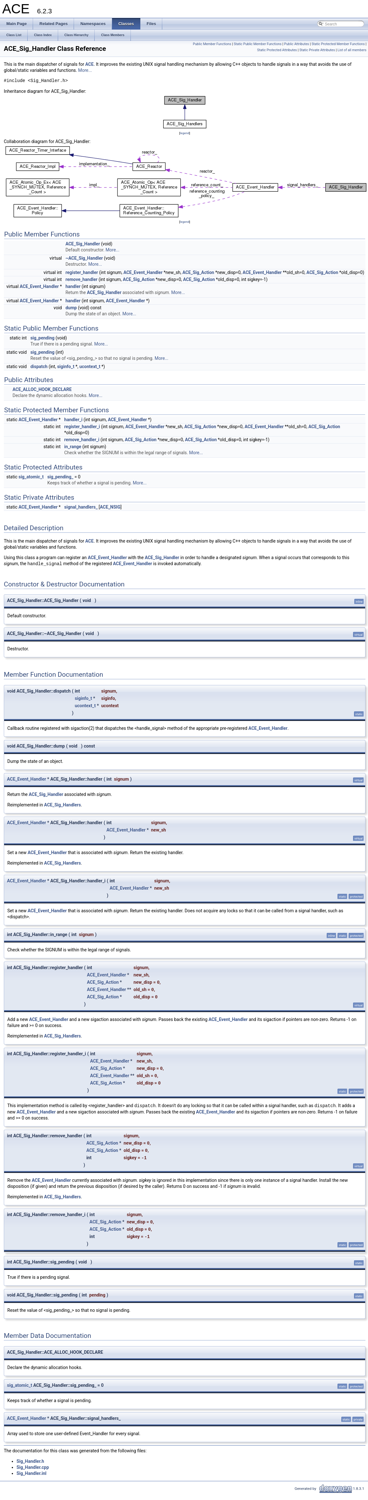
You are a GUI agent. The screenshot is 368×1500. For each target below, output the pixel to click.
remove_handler (81, 279)
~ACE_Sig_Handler (84, 258)
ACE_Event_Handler (143, 272)
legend (184, 133)
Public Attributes (296, 44)
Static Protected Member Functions (338, 44)
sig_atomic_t (30, 476)
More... (85, 70)
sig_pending (42, 337)
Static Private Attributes (317, 50)
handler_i (73, 419)
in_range (72, 446)
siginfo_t (65, 366)
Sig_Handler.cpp (33, 1467)
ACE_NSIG (110, 507)
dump (71, 307)
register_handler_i (82, 426)
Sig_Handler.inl (31, 1473)
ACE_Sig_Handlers (62, 804)
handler (72, 286)
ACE (89, 64)
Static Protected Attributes (277, 50)
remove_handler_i (81, 439)
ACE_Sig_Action (198, 272)
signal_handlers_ (80, 507)
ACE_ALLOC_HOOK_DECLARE (41, 389)
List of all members (352, 50)
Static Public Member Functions (258, 44)
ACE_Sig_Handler (82, 243)
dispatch (39, 366)
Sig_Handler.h (30, 1461)
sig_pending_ (60, 476)
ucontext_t (89, 366)
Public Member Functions (212, 44)
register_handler (81, 272)
